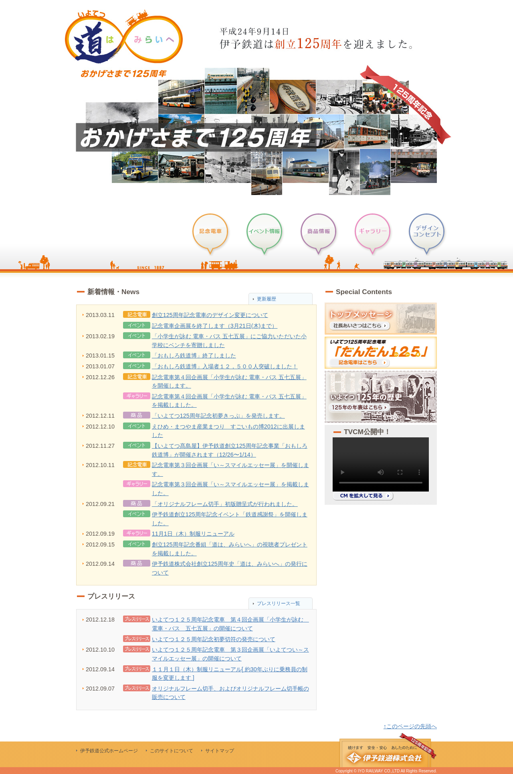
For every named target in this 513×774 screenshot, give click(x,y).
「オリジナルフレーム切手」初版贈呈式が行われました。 (225, 504)
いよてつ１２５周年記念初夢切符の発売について (213, 639)
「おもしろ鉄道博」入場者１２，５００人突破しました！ (225, 366)
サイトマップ (219, 751)
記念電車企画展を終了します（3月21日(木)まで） (215, 326)
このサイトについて (171, 751)
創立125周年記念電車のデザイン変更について (210, 315)
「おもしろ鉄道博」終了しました (194, 355)
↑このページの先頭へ (410, 726)
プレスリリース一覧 (278, 603)
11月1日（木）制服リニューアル (193, 533)
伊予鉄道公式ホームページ (109, 751)
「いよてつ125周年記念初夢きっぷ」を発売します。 (218, 415)
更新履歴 (266, 299)
